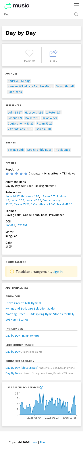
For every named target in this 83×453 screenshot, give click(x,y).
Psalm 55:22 (44, 123)
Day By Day (13, 373)
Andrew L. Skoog (19, 81)
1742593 (21, 225)
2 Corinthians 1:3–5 (20, 129)
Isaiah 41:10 (43, 129)
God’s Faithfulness (39, 150)
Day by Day (13, 352)
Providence (62, 150)
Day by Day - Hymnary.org (22, 335)
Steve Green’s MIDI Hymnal (23, 303)
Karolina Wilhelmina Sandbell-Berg (30, 86)
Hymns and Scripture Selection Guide (30, 308)
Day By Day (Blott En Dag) (22, 368)
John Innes (15, 92)
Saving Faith (16, 150)
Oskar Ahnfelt (65, 86)
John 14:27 (15, 112)
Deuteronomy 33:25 (20, 123)
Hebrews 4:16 (34, 112)
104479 (10, 225)
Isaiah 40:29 (49, 118)
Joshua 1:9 (15, 118)
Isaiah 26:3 (32, 118)
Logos (33, 442)
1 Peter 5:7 (53, 112)
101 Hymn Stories (17, 319)
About (44, 442)
